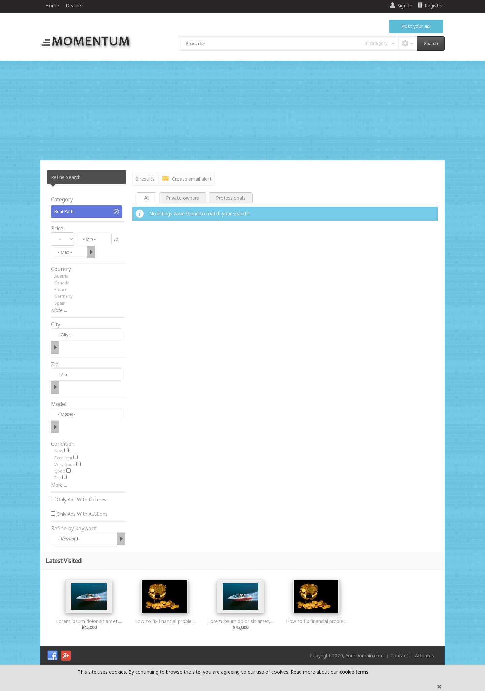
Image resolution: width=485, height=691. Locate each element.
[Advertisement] (242, 111)
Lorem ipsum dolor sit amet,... (89, 621)
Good (59, 471)
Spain (60, 303)
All (146, 198)
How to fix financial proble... (164, 621)
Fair (57, 478)
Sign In (404, 5)
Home (52, 5)
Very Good (64, 464)
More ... (59, 310)
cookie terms (354, 672)
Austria (61, 276)
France (61, 289)
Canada (61, 283)
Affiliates (424, 655)
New (58, 451)
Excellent (63, 458)
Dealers (74, 5)
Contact (399, 655)
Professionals (231, 198)
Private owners (182, 198)
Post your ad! (416, 26)
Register (434, 5)
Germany (63, 296)
